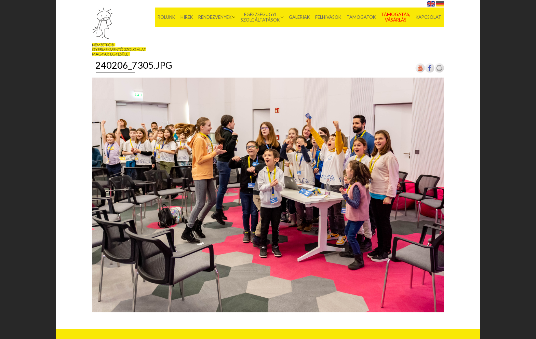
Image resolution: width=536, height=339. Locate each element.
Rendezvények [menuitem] (214, 17)
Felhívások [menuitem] (328, 17)
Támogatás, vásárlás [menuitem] (395, 17)
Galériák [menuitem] (299, 17)
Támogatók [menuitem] (361, 17)
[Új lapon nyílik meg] (429, 71)
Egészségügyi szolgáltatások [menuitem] (260, 17)
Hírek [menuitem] (186, 17)
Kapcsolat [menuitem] (428, 17)
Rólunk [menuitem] (166, 17)
